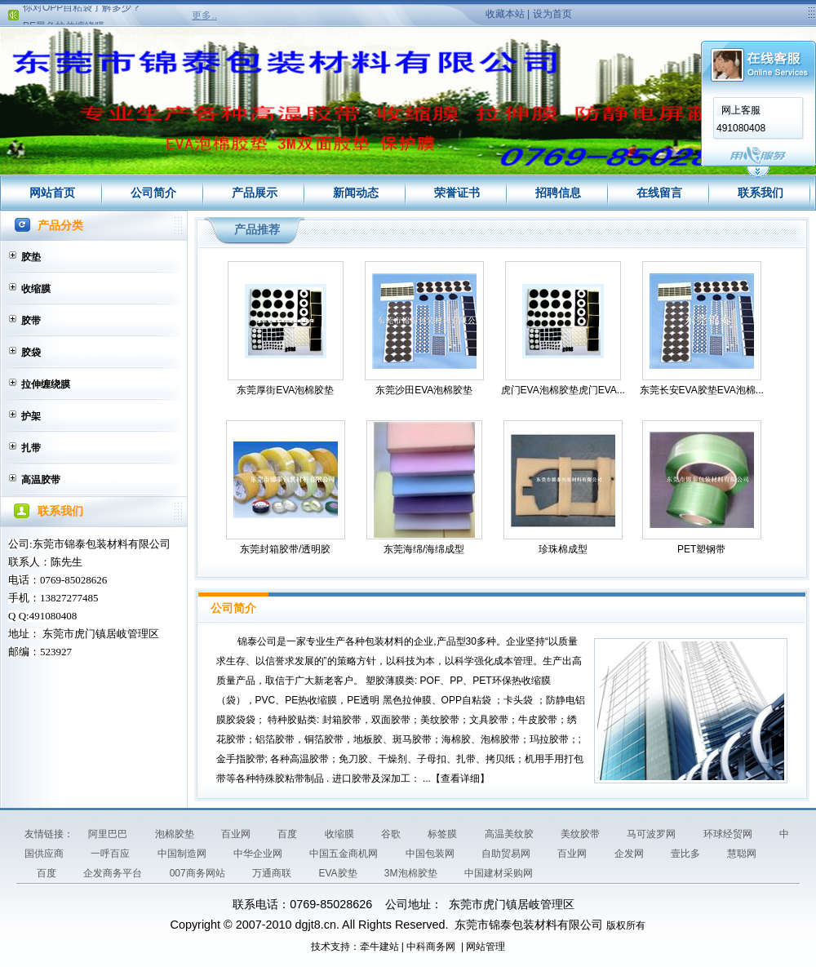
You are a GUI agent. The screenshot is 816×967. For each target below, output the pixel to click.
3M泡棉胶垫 (412, 873)
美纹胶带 (581, 834)
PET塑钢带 (701, 549)
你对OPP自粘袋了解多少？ (82, 10)
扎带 (31, 448)
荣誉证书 (457, 192)
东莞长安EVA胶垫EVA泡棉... (702, 390)
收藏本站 (505, 14)
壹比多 (687, 853)
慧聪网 (741, 853)
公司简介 (153, 192)
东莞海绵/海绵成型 (424, 549)
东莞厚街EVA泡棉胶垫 (285, 390)
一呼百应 (111, 853)
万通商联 (273, 873)
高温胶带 (40, 480)
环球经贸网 (729, 834)
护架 (31, 416)
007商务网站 (199, 873)
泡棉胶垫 (176, 834)
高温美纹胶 (510, 834)
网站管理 (485, 946)
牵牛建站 (379, 946)
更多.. (204, 15)
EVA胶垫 (338, 873)
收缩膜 (36, 289)
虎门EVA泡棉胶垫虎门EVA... (563, 390)
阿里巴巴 (109, 834)
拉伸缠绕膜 (45, 384)
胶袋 (31, 352)
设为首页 (552, 14)
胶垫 (31, 257)
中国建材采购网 (498, 873)
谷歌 (392, 834)
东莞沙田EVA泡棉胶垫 (423, 390)
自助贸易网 (507, 853)
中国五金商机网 (344, 853)
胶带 (31, 320)
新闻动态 (356, 192)
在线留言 (659, 192)
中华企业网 (259, 853)
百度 (288, 834)
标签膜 (443, 834)
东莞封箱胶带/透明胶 (285, 549)
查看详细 (460, 778)
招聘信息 (558, 192)
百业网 (237, 834)
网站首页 (52, 192)
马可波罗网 (652, 834)
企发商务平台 (113, 873)
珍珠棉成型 (563, 549)
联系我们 (760, 192)
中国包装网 (431, 853)
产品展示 (254, 192)
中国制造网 (183, 853)
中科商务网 (430, 946)
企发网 (630, 853)
